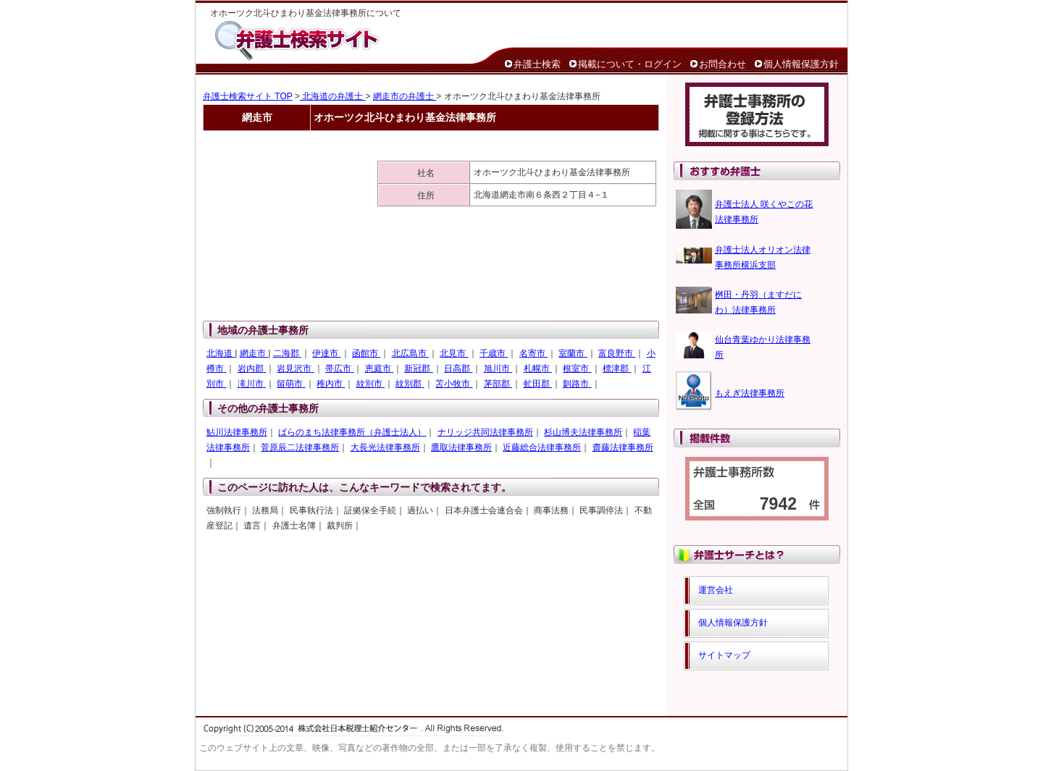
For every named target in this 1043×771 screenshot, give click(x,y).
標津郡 (617, 368)
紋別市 (370, 384)
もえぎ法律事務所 (749, 393)
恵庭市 (379, 368)
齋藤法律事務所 (622, 447)
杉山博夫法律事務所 (583, 432)
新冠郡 (418, 368)
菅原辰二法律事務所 (300, 447)
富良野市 (616, 353)
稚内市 (331, 384)
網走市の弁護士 (404, 96)
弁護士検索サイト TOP (248, 96)
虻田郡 (538, 384)
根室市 (577, 368)
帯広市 (339, 368)
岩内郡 (252, 368)
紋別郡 (409, 384)
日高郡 (458, 368)
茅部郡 (498, 384)
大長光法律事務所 (385, 447)
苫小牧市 (453, 384)
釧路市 (577, 384)
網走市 (254, 353)
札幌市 (538, 368)
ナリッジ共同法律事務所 (485, 432)
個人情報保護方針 (801, 64)
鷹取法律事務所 (461, 447)
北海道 (220, 353)
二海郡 (287, 353)
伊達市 (326, 353)
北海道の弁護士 (333, 96)
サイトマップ (724, 655)
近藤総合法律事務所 (542, 447)
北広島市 (410, 353)
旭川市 (498, 368)
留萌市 (291, 384)
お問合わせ (722, 64)
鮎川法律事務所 (236, 432)
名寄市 (533, 353)
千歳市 (493, 353)
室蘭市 (572, 353)
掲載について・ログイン (630, 64)
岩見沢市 (295, 368)
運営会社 (715, 590)
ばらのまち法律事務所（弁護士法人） (352, 432)
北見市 (454, 353)
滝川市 (252, 384)
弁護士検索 (537, 64)
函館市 (366, 353)
